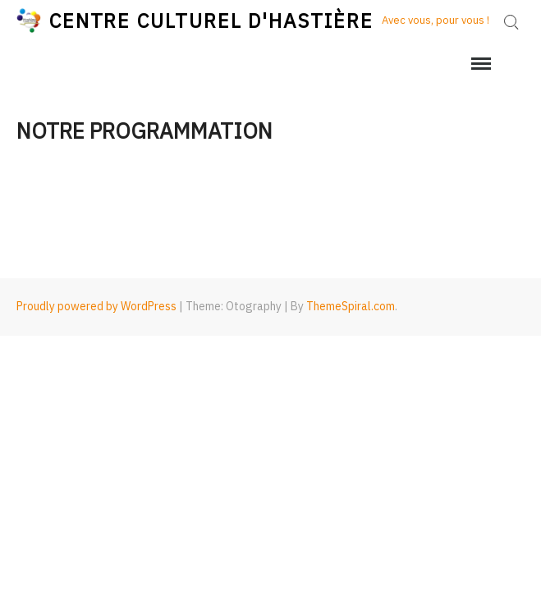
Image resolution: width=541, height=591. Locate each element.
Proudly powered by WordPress (96, 306)
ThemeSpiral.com (350, 306)
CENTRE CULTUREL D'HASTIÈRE (211, 20)
